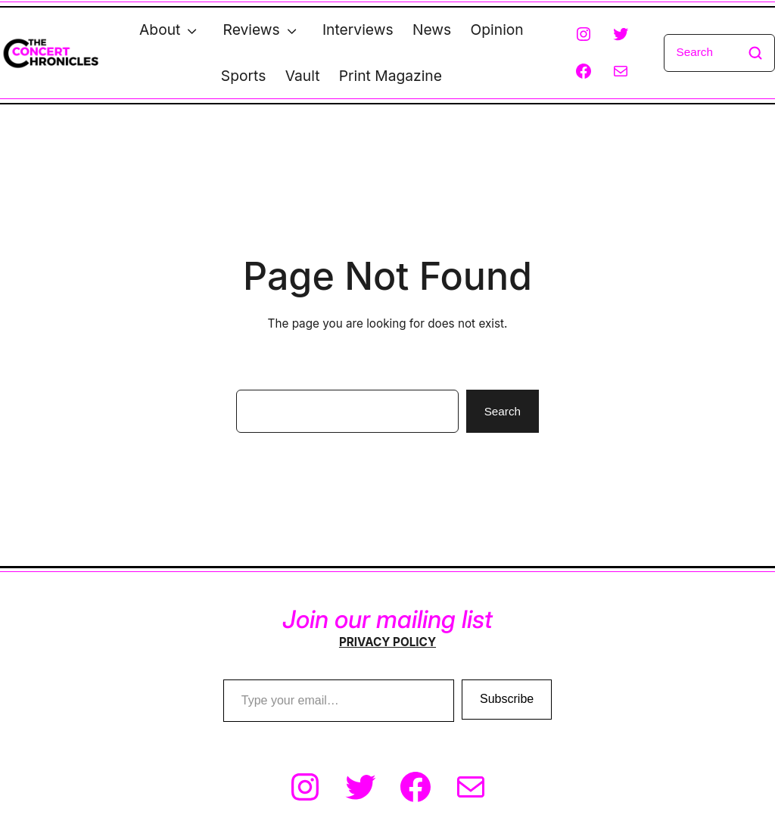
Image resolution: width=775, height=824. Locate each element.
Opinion (497, 29)
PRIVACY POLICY (387, 642)
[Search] (719, 53)
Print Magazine (390, 76)
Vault (302, 76)
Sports (243, 76)
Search (502, 411)
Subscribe (507, 698)
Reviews (251, 29)
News (431, 29)
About (159, 29)
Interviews (358, 29)
